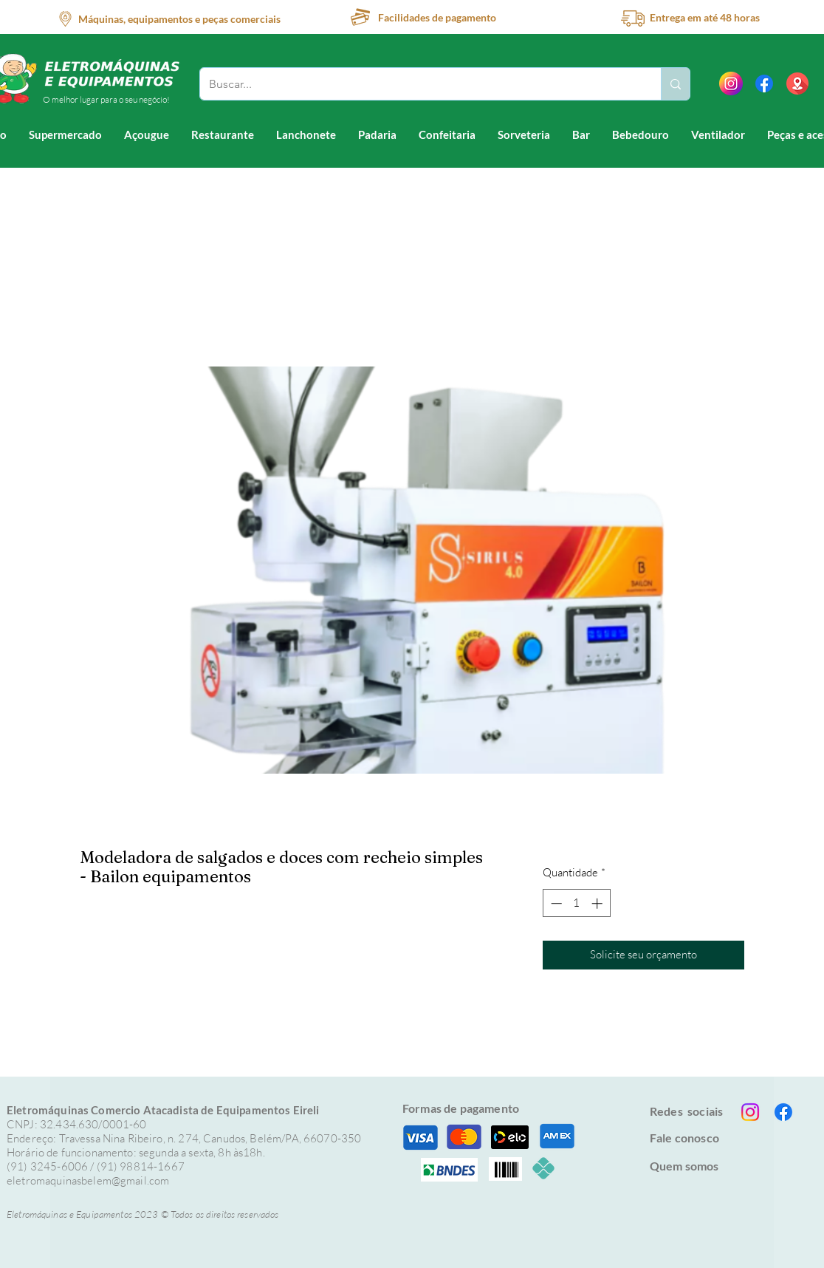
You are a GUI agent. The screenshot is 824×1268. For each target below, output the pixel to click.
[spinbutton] (576, 903)
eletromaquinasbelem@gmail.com (88, 1180)
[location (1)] (797, 83)
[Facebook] (764, 83)
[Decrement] (555, 903)
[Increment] (598, 903)
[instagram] (731, 83)
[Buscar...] (419, 84)
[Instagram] (750, 1112)
